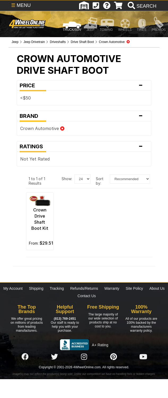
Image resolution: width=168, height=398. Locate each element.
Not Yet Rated (35, 159)
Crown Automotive (42, 128)
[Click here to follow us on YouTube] (143, 357)
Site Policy (134, 288)
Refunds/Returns (84, 288)
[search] (141, 6)
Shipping (36, 288)
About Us (157, 288)
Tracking (57, 288)
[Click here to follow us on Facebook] (25, 357)
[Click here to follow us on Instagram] (84, 357)
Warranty (111, 288)
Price (84, 85)
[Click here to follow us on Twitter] (54, 357)
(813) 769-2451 (65, 319)
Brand (84, 116)
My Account (13, 288)
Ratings (84, 146)
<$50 (25, 98)
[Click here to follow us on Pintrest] (113, 357)
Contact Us (86, 296)
